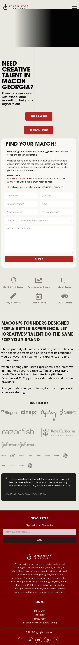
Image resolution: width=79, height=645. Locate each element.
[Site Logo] (16, 7)
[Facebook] (21, 640)
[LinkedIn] (56, 640)
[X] (30, 640)
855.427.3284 (18, 178)
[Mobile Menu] (74, 6)
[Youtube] (38, 640)
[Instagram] (47, 640)
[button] (37, 498)
